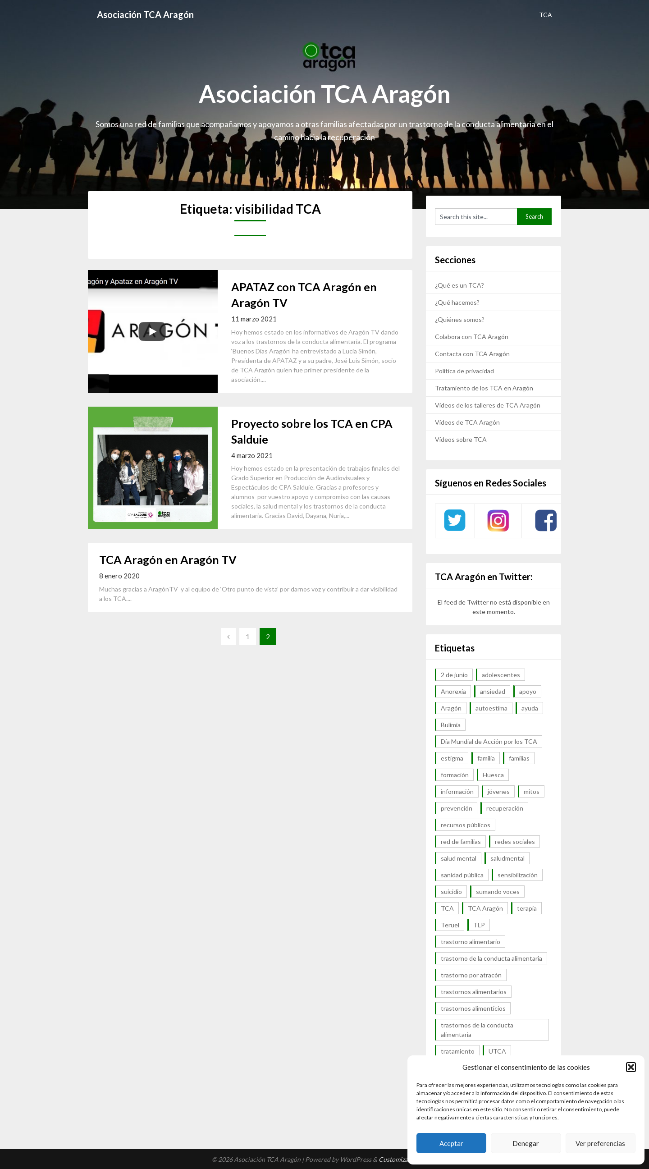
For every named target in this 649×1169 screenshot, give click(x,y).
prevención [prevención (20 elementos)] (456, 808)
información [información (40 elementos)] (457, 791)
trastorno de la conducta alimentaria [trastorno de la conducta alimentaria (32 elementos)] (491, 958)
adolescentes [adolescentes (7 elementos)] (501, 674)
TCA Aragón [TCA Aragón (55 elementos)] (485, 908)
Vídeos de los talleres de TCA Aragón (487, 405)
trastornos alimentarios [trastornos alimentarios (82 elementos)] (474, 991)
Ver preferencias (600, 1143)
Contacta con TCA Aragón (472, 354)
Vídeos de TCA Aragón (467, 422)
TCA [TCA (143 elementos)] (447, 908)
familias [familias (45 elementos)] (519, 758)
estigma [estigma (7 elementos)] (452, 758)
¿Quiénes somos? (459, 319)
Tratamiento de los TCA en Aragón (484, 388)
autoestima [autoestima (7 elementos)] (491, 708)
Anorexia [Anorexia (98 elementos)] (453, 691)
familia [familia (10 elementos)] (486, 758)
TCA (545, 14)
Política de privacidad (464, 371)
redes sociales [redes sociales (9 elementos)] (515, 841)
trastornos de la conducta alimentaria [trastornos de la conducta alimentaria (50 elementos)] (477, 1029)
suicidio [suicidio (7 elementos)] (451, 891)
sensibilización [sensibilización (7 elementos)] (518, 875)
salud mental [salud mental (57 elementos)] (458, 858)
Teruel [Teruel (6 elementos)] (450, 925)
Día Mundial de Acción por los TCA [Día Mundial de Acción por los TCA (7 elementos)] (489, 741)
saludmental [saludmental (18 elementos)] (507, 858)
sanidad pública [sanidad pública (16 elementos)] (462, 875)
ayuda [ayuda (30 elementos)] (529, 708)
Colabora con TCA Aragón (471, 336)
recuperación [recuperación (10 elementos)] (504, 808)
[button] (630, 1067)
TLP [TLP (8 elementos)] (479, 925)
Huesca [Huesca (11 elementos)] (493, 775)
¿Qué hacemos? (457, 302)
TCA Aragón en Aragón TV (168, 559)
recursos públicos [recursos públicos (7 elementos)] (465, 825)
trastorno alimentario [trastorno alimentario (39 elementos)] (470, 941)
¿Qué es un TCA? (459, 285)
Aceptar (451, 1143)
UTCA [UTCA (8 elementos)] (497, 1051)
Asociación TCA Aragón (145, 14)
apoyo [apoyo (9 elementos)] (527, 691)
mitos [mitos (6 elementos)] (531, 791)
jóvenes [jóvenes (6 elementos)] (499, 791)
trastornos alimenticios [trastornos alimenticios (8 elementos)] (473, 1008)
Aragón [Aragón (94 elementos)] (451, 708)
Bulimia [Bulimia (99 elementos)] (451, 725)
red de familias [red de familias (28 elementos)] (461, 841)
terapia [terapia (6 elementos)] (527, 908)
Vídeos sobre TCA (461, 439)
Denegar (525, 1143)
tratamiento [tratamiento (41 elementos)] (458, 1051)
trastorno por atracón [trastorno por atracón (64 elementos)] (471, 975)
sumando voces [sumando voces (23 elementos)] (498, 891)
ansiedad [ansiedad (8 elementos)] (492, 691)
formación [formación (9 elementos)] (455, 775)
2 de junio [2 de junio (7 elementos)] (454, 674)
